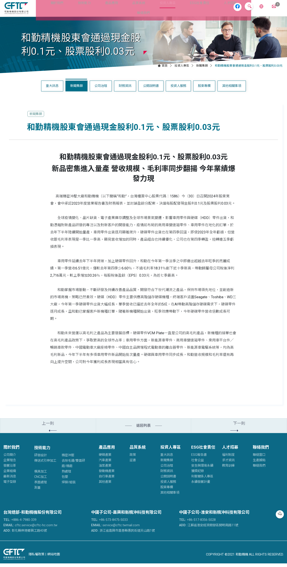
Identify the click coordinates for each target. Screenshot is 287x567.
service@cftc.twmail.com (115, 529)
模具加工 (40, 475)
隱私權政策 (36, 558)
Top (280, 514)
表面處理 (40, 486)
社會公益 (197, 464)
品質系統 (125, 10)
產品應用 (100, 10)
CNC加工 (40, 480)
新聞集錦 (202, 69)
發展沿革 (9, 469)
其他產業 (105, 485)
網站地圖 (53, 558)
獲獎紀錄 (197, 475)
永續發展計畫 (200, 485)
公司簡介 (9, 458)
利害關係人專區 (202, 480)
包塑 (65, 480)
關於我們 (50, 10)
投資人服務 (178, 89)
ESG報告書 (199, 458)
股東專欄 (204, 89)
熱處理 (66, 475)
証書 (133, 464)
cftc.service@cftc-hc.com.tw (30, 529)
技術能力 (75, 10)
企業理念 (9, 464)
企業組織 (9, 475)
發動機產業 (106, 475)
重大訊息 (52, 89)
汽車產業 (105, 464)
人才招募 (211, 10)
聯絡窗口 (259, 458)
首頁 (165, 69)
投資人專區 (152, 10)
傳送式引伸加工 (45, 464)
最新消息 (9, 480)
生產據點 (259, 464)
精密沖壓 (68, 459)
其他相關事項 (231, 89)
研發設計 (40, 459)
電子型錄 (9, 485)
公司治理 (100, 89)
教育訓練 (228, 469)
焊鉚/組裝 (69, 486)
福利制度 (228, 458)
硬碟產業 (105, 458)
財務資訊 (125, 89)
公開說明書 (151, 89)
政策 (133, 458)
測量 (37, 491)
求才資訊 (228, 464)
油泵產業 (105, 469)
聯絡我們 (261, 450)
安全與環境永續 (202, 469)
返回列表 (143, 429)
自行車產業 (106, 480)
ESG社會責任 (183, 10)
